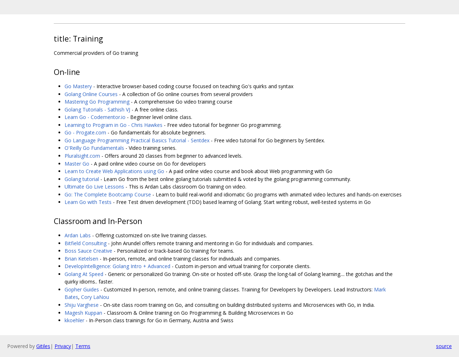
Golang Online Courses (91, 94)
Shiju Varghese (82, 304)
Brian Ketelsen (81, 258)
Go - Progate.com (85, 132)
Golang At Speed (84, 274)
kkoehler (74, 320)
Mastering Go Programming (97, 101)
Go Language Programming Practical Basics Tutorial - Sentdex (137, 140)
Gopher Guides (82, 289)
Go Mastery (78, 86)
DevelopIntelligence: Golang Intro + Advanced (117, 266)
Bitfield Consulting (86, 243)
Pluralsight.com (82, 155)
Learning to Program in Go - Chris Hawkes (113, 125)
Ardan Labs (78, 235)
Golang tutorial (82, 179)
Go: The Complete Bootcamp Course (108, 194)
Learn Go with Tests (88, 202)
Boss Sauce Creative (88, 250)
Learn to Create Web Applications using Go (114, 171)
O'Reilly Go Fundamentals (94, 147)
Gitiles (43, 346)
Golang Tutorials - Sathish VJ (97, 109)
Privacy (63, 346)
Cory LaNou (95, 297)
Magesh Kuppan (83, 312)
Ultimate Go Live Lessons (94, 186)
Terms (82, 346)
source (444, 346)
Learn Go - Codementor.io (95, 117)
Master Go (77, 163)
